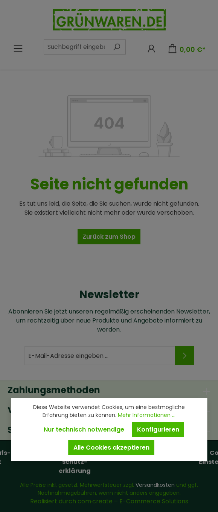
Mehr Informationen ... (146, 415)
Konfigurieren (158, 429)
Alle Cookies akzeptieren (111, 447)
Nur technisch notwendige (84, 429)
